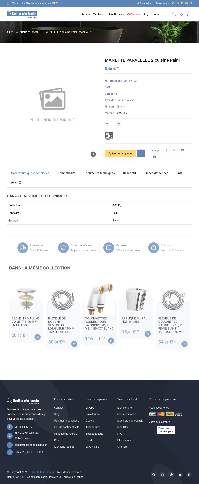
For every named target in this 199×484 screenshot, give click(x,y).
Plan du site (124, 440)
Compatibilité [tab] (66, 173)
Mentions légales (64, 446)
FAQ (119, 433)
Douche (90, 420)
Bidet (89, 440)
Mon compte (124, 407)
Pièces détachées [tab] (156, 173)
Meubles (98, 14)
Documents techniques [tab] (99, 173)
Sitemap (122, 446)
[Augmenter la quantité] (118, 123)
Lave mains (92, 446)
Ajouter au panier (120, 153)
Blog (145, 14)
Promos (133, 14)
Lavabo (90, 407)
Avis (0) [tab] (16, 182)
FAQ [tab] (179, 173)
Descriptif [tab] (129, 173)
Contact (155, 14)
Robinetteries (114, 14)
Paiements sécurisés (66, 420)
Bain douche (93, 414)
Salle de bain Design (42, 472)
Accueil (85, 14)
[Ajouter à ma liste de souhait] (141, 153)
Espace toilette (94, 433)
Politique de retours (65, 433)
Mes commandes (127, 414)
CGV (56, 440)
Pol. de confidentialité (66, 427)
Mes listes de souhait (130, 420)
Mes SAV (122, 427)
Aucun (23, 32)
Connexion (144, 3)
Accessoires (93, 427)
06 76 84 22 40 (23, 426)
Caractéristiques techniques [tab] (30, 173)
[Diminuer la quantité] (107, 123)
